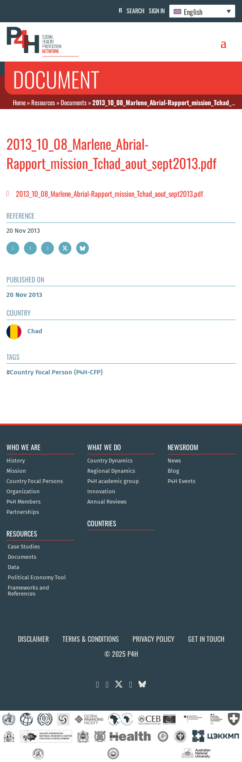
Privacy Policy (153, 639)
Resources (43, 102)
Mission (16, 471)
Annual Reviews (107, 502)
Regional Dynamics (111, 471)
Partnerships (22, 512)
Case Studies (24, 547)
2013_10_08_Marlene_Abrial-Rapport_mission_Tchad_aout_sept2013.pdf (109, 193)
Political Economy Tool (37, 578)
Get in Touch (206, 639)
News (174, 461)
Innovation (101, 492)
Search (136, 10)
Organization (23, 492)
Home (19, 102)
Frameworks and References (28, 591)
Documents (74, 102)
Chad (24, 331)
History (15, 461)
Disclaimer (33, 639)
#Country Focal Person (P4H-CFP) (54, 372)
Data (13, 567)
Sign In (157, 10)
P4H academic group (113, 481)
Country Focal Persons (34, 481)
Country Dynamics (110, 461)
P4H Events (181, 481)
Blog (173, 471)
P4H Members (23, 502)
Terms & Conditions (90, 639)
